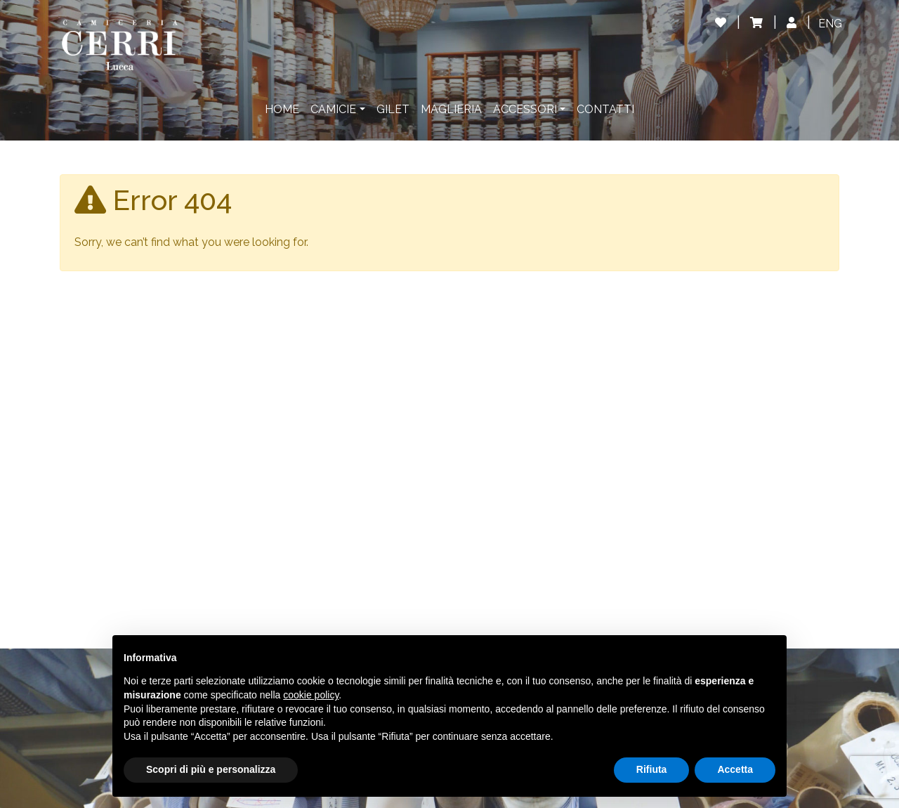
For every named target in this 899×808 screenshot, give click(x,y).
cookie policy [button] (311, 695)
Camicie (333, 109)
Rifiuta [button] (651, 769)
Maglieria (451, 109)
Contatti (605, 109)
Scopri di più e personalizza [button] (210, 769)
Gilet (392, 109)
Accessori (525, 109)
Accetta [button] (735, 769)
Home (282, 109)
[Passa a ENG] (830, 24)
